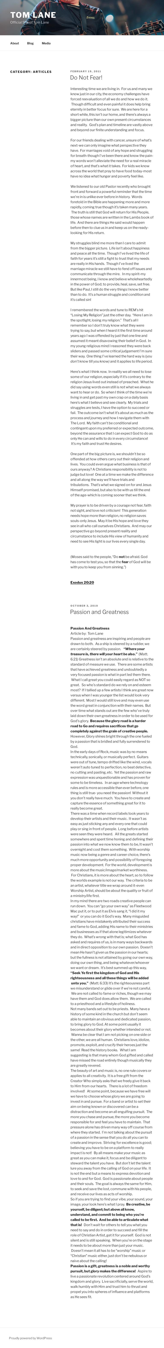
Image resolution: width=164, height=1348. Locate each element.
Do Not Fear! (86, 77)
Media (46, 43)
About (14, 43)
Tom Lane (33, 15)
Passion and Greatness (99, 612)
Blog (30, 43)
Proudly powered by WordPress (30, 1338)
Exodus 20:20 (82, 582)
